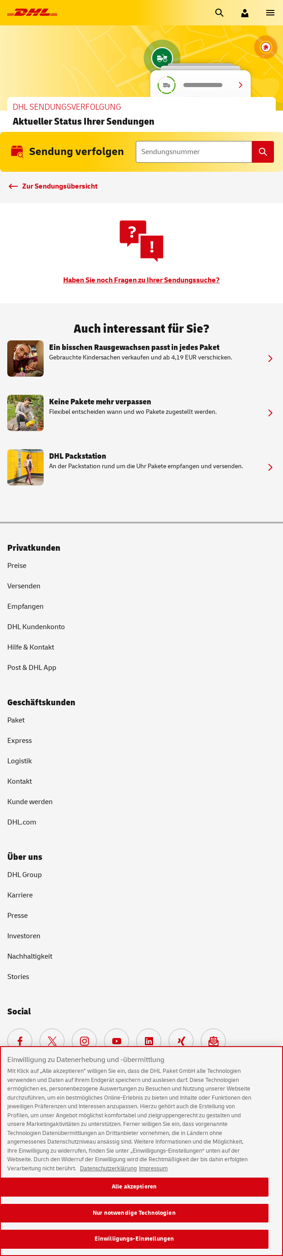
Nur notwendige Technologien (134, 1214)
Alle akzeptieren (134, 1188)
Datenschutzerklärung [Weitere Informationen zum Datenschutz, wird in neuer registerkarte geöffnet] (108, 1170)
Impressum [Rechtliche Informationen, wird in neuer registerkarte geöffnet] (153, 1170)
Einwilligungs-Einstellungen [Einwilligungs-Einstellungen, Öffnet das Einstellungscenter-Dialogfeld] (134, 1240)
